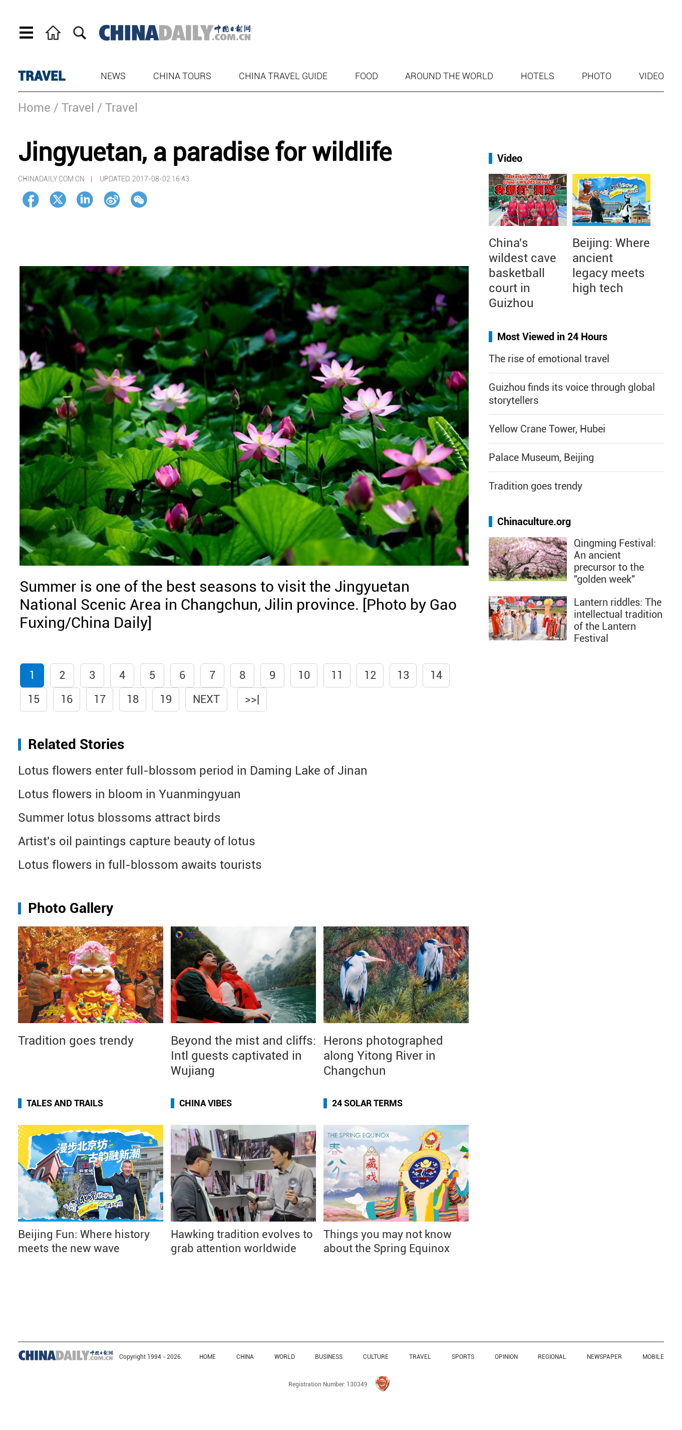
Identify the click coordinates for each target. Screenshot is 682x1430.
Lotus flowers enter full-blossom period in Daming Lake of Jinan (193, 771)
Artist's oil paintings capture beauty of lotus (136, 841)
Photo (596, 76)
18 (133, 699)
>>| (252, 699)
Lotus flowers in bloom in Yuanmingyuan (129, 794)
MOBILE (653, 1356)
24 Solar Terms (367, 1103)
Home (34, 108)
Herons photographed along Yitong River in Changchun (383, 1056)
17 (100, 699)
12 (370, 675)
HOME (207, 1356)
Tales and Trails (65, 1103)
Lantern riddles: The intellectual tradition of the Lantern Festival (618, 620)
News (113, 76)
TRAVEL (42, 76)
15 (34, 699)
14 (436, 675)
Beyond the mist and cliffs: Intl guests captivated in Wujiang (243, 1056)
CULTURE (376, 1356)
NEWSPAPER (604, 1356)
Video (651, 76)
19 (166, 699)
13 (403, 675)
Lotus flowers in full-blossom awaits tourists (140, 865)
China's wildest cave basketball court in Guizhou (522, 273)
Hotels (537, 76)
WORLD (284, 1356)
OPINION (506, 1356)
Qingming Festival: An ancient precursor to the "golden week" (615, 561)
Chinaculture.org (534, 522)
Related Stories (76, 744)
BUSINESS (329, 1356)
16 (67, 699)
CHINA (245, 1356)
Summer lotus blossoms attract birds (119, 818)
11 (337, 675)
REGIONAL (552, 1356)
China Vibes (205, 1103)
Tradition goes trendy (76, 1041)
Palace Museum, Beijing (541, 457)
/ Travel (74, 108)
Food (366, 76)
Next (206, 699)
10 (304, 675)
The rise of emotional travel (549, 359)
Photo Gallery (70, 908)
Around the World (449, 76)
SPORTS (463, 1356)
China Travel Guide (283, 76)
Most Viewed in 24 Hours (552, 337)
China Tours (182, 76)
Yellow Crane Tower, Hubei (547, 429)
